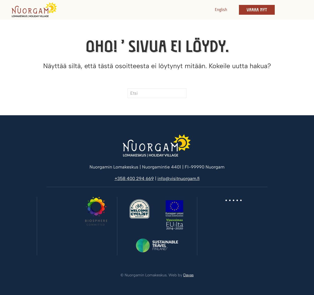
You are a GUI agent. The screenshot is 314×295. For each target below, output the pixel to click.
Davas (188, 275)
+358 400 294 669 (134, 178)
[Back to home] (34, 10)
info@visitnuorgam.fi (178, 178)
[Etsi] (157, 93)
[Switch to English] (219, 9)
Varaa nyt (257, 9)
